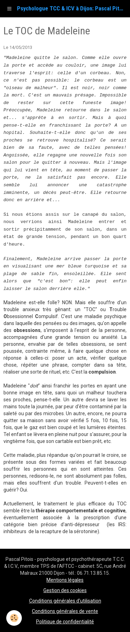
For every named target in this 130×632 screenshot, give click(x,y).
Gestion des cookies (65, 590)
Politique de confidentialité (65, 621)
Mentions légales (65, 580)
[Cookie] (14, 618)
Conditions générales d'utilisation (65, 601)
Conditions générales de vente (65, 611)
